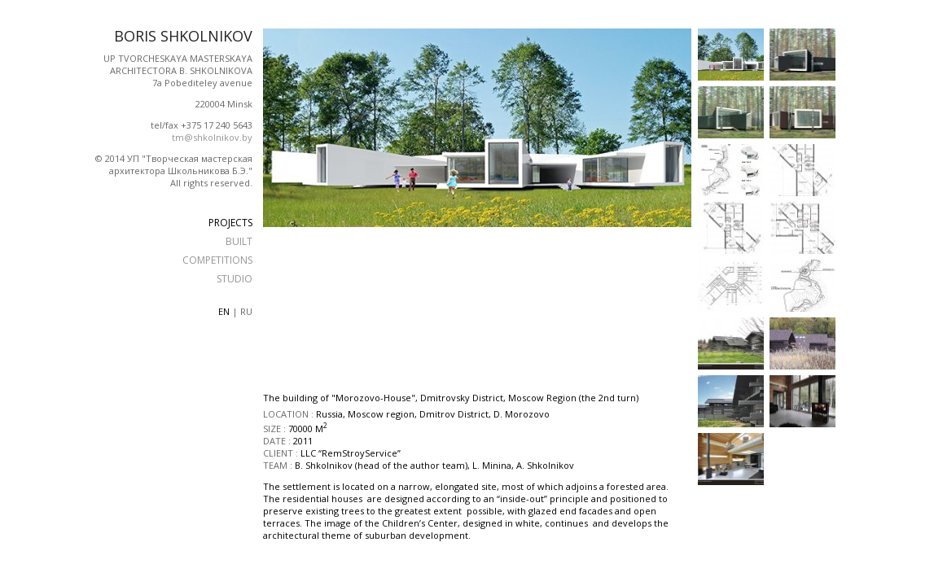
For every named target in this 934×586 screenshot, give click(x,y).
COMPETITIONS (217, 260)
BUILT (239, 241)
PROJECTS (230, 223)
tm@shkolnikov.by (212, 137)
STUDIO (234, 279)
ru (246, 311)
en (224, 311)
